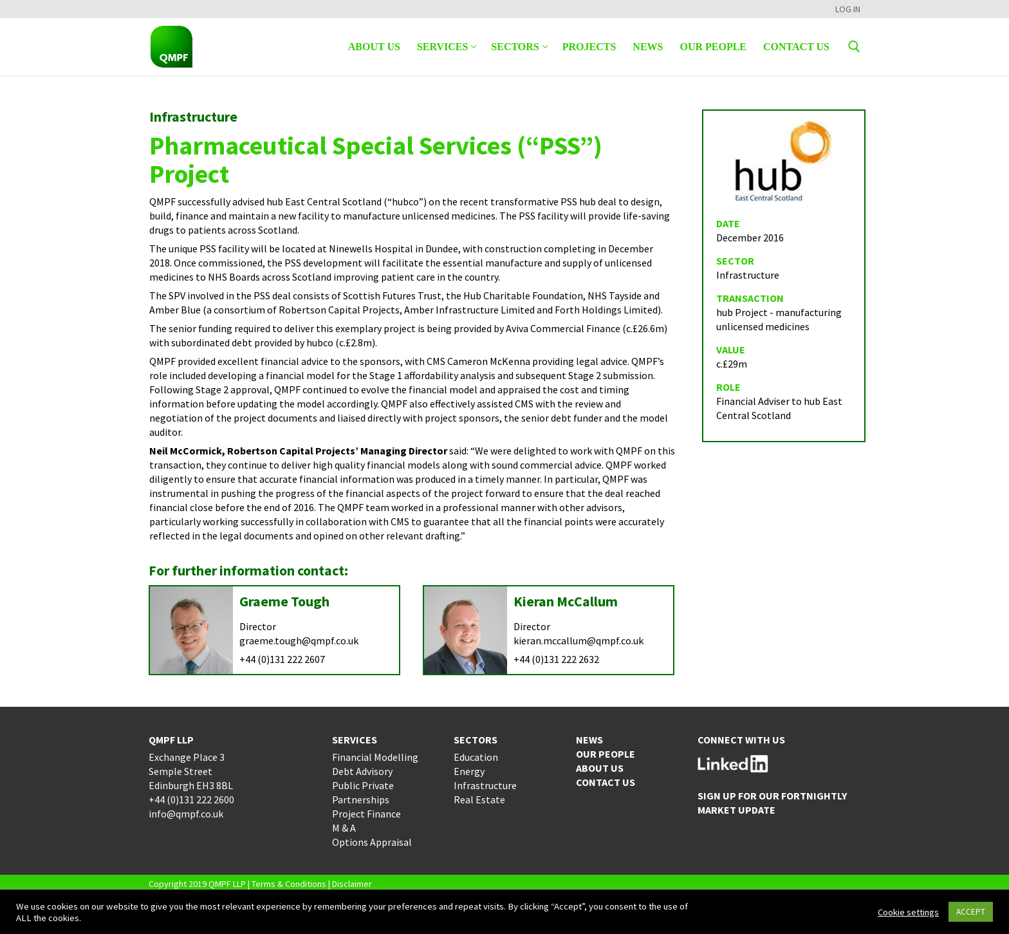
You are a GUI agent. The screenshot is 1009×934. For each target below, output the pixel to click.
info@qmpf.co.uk (186, 813)
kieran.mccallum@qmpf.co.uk (578, 640)
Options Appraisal (372, 842)
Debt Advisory (362, 771)
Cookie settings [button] (908, 912)
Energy (469, 771)
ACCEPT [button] (970, 911)
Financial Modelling (375, 757)
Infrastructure (485, 785)
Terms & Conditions (289, 884)
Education (476, 757)
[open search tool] (854, 47)
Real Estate (479, 799)
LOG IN (847, 9)
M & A (344, 827)
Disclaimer (352, 884)
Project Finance (366, 813)
